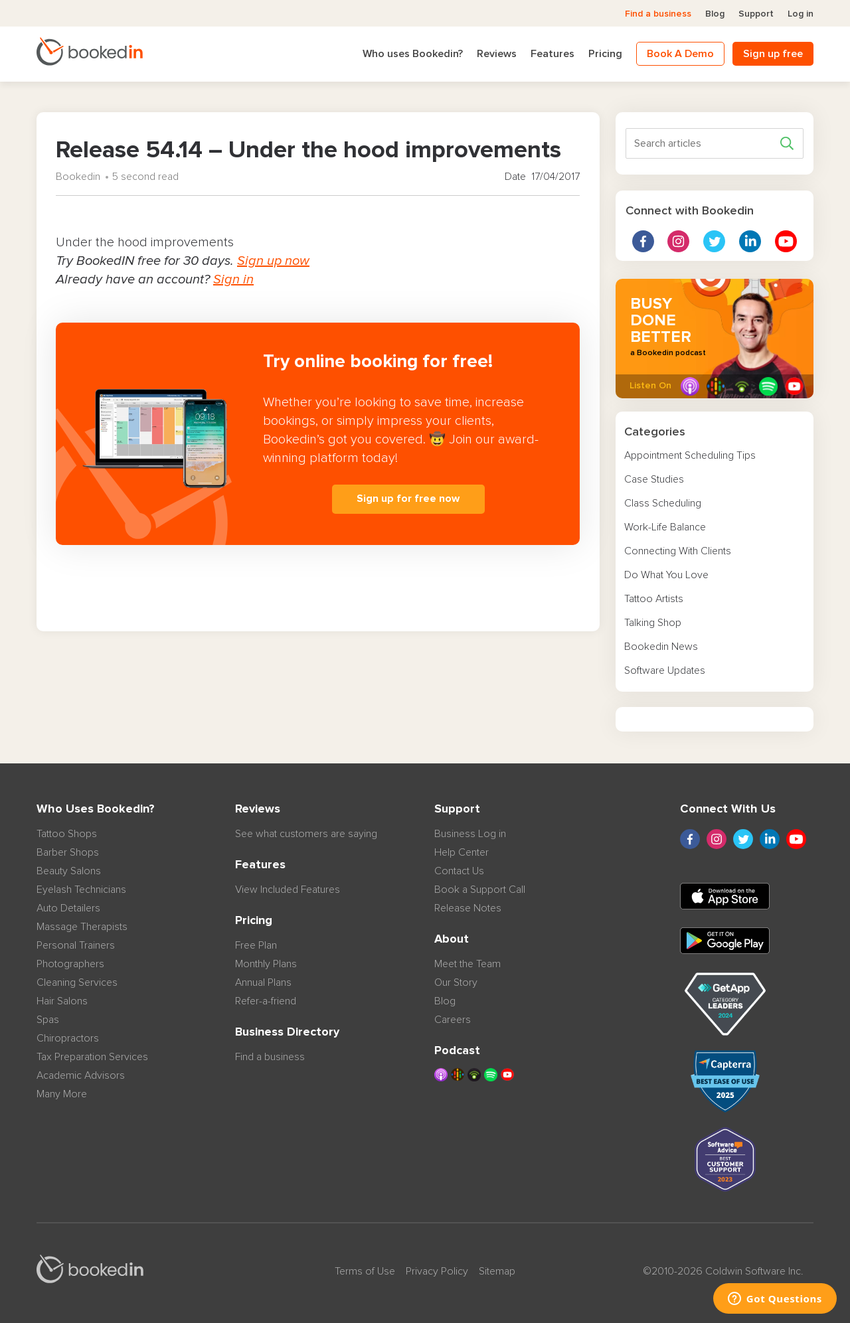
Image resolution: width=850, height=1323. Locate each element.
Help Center (461, 852)
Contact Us (459, 871)
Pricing (605, 53)
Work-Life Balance (665, 527)
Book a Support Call (479, 889)
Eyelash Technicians (81, 889)
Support (756, 14)
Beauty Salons (69, 871)
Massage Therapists (82, 926)
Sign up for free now (408, 498)
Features (552, 53)
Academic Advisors (81, 1075)
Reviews (497, 53)
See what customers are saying (306, 833)
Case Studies (654, 479)
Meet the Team (467, 964)
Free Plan (256, 945)
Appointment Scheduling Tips (690, 455)
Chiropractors (68, 1038)
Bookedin (78, 176)
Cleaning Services (77, 982)
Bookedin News (661, 646)
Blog (714, 14)
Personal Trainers (76, 945)
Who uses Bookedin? (413, 53)
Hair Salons (62, 1001)
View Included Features (287, 889)
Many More (62, 1094)
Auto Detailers (68, 908)
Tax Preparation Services (92, 1056)
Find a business (658, 14)
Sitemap (497, 1271)
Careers (452, 1019)
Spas (48, 1019)
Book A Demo (680, 53)
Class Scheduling (662, 503)
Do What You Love (666, 575)
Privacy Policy (437, 1271)
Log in (800, 14)
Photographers (70, 964)
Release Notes (467, 908)
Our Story (455, 982)
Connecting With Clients (677, 551)
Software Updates (664, 670)
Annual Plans (263, 982)
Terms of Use (365, 1271)
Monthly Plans (266, 964)
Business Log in (470, 833)
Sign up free (773, 53)
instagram (678, 241)
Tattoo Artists (653, 598)
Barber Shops (68, 852)
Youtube (786, 241)
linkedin (750, 241)
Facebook (643, 241)
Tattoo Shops (67, 833)
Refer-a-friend (265, 1001)
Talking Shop (652, 622)
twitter (714, 241)
